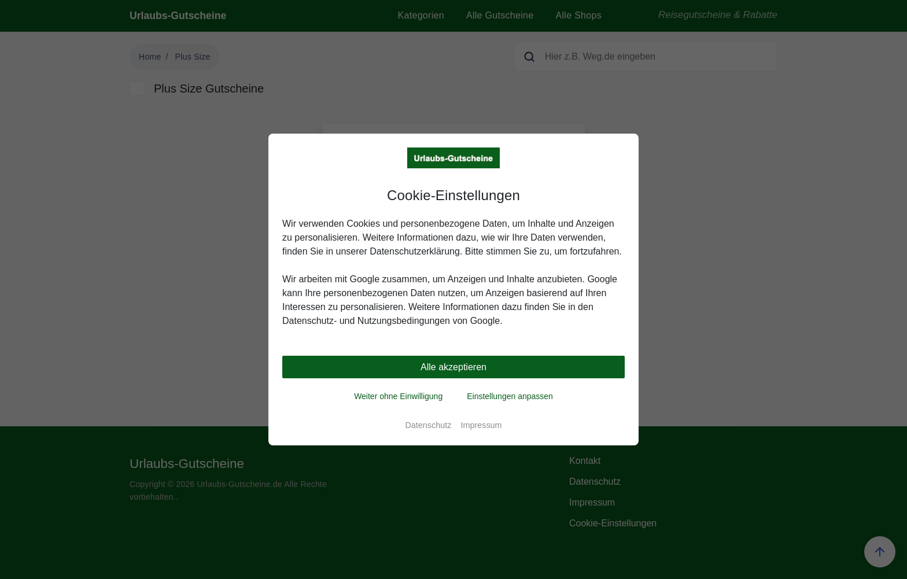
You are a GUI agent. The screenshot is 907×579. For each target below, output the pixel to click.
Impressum (481, 425)
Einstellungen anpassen (510, 396)
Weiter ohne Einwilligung (398, 396)
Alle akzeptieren (453, 367)
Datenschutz (428, 425)
